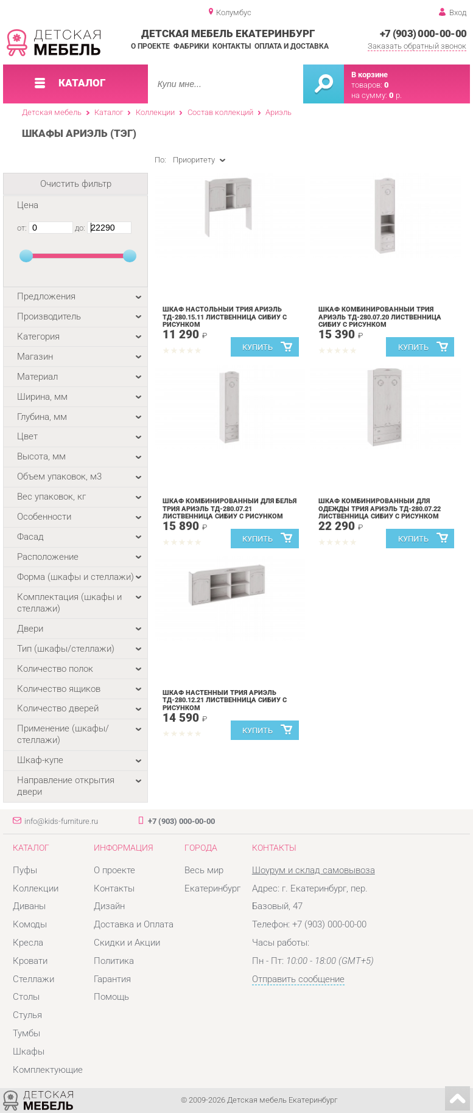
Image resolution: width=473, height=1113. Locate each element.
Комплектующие (48, 1069)
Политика (114, 960)
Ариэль (278, 112)
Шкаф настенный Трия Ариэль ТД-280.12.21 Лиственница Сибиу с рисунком (225, 701)
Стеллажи (33, 979)
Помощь (111, 996)
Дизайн (109, 906)
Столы (26, 996)
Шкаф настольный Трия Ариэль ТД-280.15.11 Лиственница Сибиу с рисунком (225, 317)
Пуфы (25, 870)
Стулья (27, 1015)
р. (395, 95)
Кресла (28, 942)
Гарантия (112, 979)
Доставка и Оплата (133, 924)
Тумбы (26, 1033)
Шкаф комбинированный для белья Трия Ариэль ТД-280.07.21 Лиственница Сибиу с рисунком (229, 509)
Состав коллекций (220, 112)
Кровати (30, 960)
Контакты (231, 46)
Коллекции (155, 112)
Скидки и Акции (127, 942)
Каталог (108, 112)
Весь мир (203, 870)
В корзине (369, 74)
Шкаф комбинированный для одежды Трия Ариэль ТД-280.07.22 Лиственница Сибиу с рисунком (379, 509)
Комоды (30, 924)
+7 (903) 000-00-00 (423, 33)
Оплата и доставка (291, 46)
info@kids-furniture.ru (61, 821)
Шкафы (28, 1051)
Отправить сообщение (298, 979)
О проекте (150, 46)
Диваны (29, 906)
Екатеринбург (212, 888)
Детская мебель (52, 112)
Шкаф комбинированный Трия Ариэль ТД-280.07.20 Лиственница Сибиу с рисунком (379, 317)
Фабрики (191, 46)
